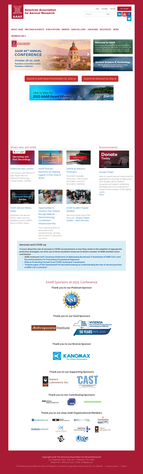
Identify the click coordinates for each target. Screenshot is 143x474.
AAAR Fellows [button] (78, 29)
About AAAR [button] (17, 29)
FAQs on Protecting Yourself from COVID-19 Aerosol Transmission (54, 262)
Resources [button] (105, 29)
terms (124, 466)
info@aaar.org (87, 462)
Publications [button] (53, 29)
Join (97, 9)
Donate (105, 9)
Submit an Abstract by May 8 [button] (100, 78)
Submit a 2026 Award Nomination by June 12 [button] (51, 78)
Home (112, 9)
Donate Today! (106, 172)
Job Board (92, 29)
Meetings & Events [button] (34, 29)
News (116, 29)
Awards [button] (65, 29)
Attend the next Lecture (21, 168)
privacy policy (112, 466)
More (101, 195)
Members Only (18, 36)
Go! (108, 14)
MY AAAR (124, 9)
